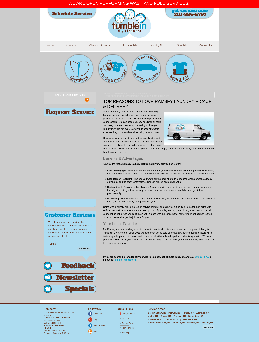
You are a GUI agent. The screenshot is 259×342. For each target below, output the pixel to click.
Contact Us (205, 45)
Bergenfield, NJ (195, 316)
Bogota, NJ (165, 316)
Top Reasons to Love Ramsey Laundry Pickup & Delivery (137, 96)
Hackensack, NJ (189, 319)
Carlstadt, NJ (180, 316)
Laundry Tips (157, 45)
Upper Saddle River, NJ (159, 323)
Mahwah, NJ (174, 313)
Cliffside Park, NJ (156, 319)
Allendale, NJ (202, 313)
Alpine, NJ (153, 316)
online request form (126, 259)
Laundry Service (140, 93)
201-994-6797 (202, 257)
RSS (95, 331)
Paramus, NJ (173, 319)
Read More (84, 247)
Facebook (97, 314)
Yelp (95, 320)
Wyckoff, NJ (207, 323)
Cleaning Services (99, 45)
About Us (71, 45)
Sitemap (125, 333)
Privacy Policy (128, 323)
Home (50, 45)
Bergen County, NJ (157, 313)
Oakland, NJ (193, 323)
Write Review (99, 326)
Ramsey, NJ (188, 313)
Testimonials (130, 45)
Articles (125, 318)
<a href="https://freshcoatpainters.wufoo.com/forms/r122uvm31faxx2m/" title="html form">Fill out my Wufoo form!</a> (70, 157)
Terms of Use (128, 328)
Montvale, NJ (179, 323)
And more (208, 327)
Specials (182, 45)
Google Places (128, 313)
